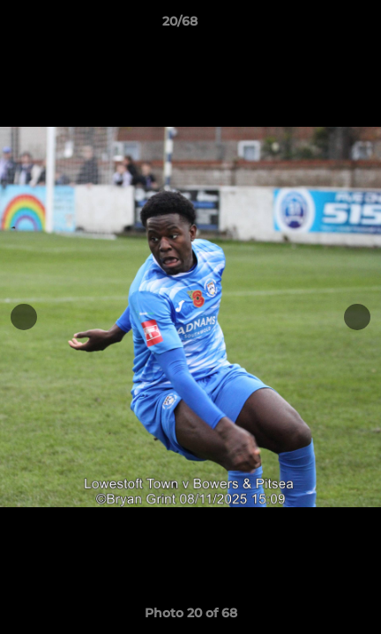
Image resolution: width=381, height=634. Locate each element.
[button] (317, 25)
